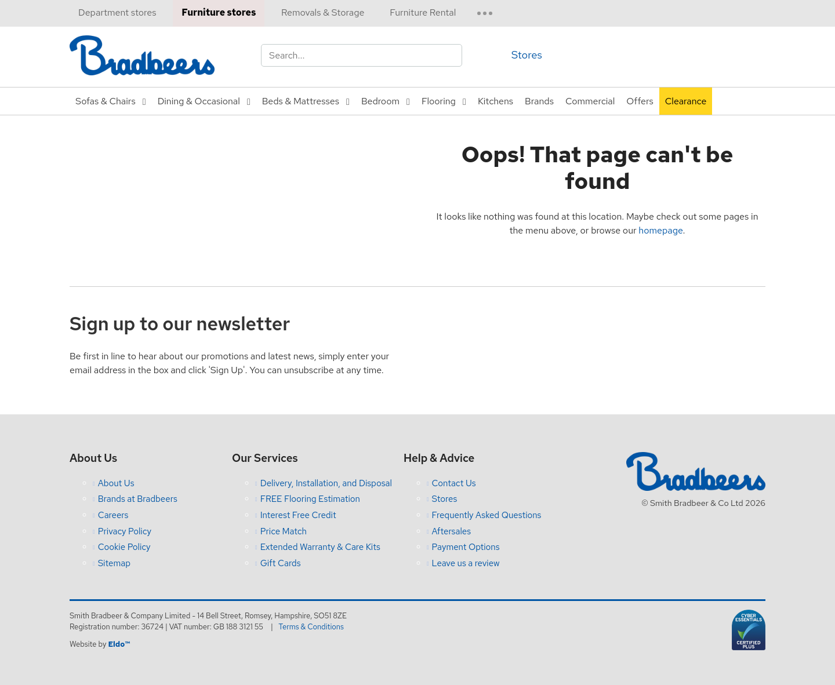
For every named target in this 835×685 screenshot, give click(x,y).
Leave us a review (466, 563)
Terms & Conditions (311, 627)
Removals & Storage (322, 12)
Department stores (117, 12)
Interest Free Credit (298, 515)
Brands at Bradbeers (137, 499)
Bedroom (380, 101)
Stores (526, 55)
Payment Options (466, 547)
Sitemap (114, 563)
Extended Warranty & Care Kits (320, 547)
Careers (113, 515)
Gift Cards (280, 563)
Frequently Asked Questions (487, 515)
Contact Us (454, 483)
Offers (639, 101)
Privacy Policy (124, 531)
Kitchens (495, 101)
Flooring (439, 101)
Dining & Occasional (199, 101)
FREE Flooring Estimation (310, 499)
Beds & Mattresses (300, 101)
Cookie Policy (124, 547)
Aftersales (451, 531)
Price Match (283, 531)
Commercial (590, 101)
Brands (539, 101)
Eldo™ (118, 644)
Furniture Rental (423, 12)
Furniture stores (218, 12)
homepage (660, 230)
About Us (116, 483)
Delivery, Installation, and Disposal (326, 483)
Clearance (686, 101)
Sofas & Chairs (105, 101)
